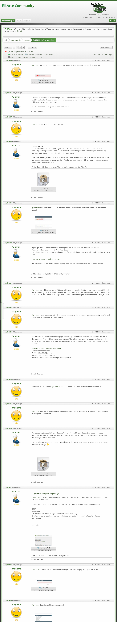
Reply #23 (8, 332)
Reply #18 (8, 141)
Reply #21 (8, 283)
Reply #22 (8, 307)
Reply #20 (8, 243)
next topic (109, 54)
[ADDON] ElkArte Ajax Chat (43, 40)
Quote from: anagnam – (46, 494)
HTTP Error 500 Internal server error (46, 259)
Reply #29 (8, 600)
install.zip (43, 188)
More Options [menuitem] (106, 47)
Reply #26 (8, 428)
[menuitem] (114, 20)
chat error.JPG (43, 80)
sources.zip (43, 473)
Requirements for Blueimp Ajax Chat (46, 348)
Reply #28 (8, 565)
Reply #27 (8, 487)
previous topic (97, 54)
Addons (26, 40)
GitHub (19, 31)
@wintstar (36, 65)
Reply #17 (8, 117)
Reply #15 (8, 60)
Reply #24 (8, 379)
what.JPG (44, 230)
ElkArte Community (18, 5)
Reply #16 (8, 93)
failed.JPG (43, 588)
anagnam (16, 64)
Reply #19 (8, 203)
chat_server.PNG (43, 548)
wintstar (16, 97)
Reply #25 (8, 404)
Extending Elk (15, 40)
